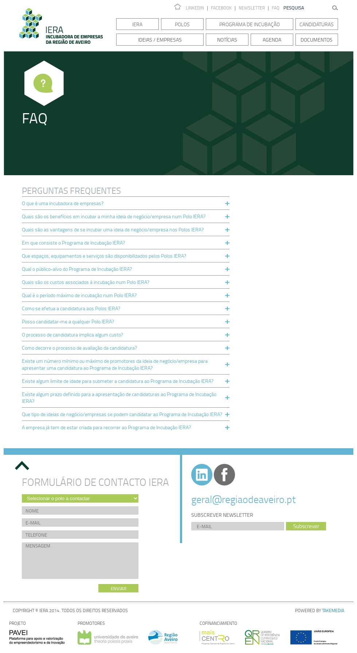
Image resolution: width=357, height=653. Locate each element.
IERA (137, 24)
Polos (182, 24)
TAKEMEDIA (333, 610)
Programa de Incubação (249, 24)
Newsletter (252, 8)
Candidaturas (316, 24)
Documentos (317, 39)
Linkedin (195, 8)
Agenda (272, 39)
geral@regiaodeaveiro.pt (243, 499)
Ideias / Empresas (160, 39)
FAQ (275, 8)
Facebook (221, 8)
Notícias (227, 39)
